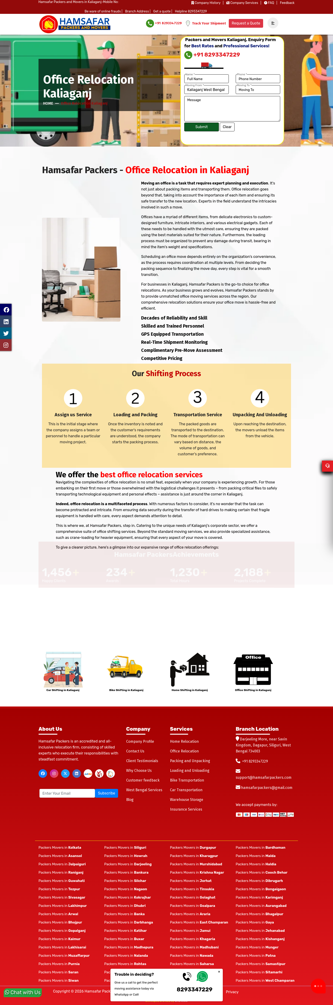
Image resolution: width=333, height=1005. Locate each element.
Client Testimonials (142, 761)
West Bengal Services (144, 790)
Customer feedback (143, 780)
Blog (130, 799)
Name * (190, 74)
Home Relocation (184, 741)
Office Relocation (184, 751)
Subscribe (106, 793)
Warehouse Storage (186, 799)
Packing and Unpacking (190, 761)
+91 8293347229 (164, 23)
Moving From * (194, 85)
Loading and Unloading (189, 770)
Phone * (242, 74)
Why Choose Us (139, 770)
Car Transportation (186, 790)
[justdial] (88, 773)
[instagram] (54, 773)
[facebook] (43, 773)
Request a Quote (246, 23)
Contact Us (135, 751)
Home (48, 103)
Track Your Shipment (205, 23)
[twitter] (65, 773)
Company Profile (140, 741)
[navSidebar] (271, 23)
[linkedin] (76, 773)
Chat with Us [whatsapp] (23, 993)
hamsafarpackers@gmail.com (266, 787)
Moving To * (244, 85)
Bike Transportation (187, 780)
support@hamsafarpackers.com (263, 777)
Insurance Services (186, 809)
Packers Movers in (60, 847)
